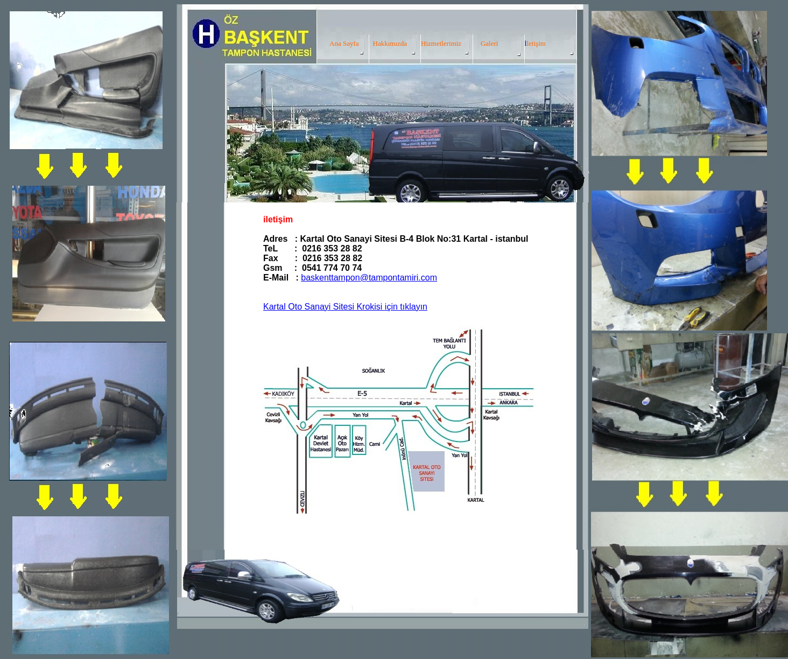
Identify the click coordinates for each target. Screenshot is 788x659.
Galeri (489, 43)
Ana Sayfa (344, 43)
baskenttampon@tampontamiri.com (369, 277)
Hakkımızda (390, 43)
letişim (535, 43)
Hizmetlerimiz (441, 43)
